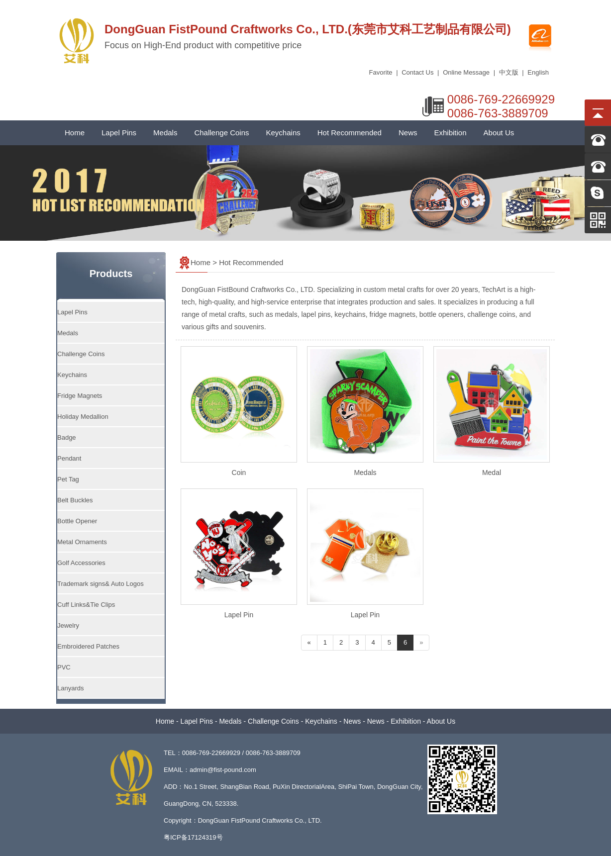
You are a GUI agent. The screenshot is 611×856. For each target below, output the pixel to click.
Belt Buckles (75, 500)
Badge (66, 437)
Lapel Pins (119, 132)
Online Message (466, 72)
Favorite (381, 72)
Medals (165, 132)
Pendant (69, 458)
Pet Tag (68, 479)
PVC (64, 667)
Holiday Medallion (82, 416)
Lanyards (70, 688)
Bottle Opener (77, 521)
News (408, 132)
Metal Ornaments (82, 542)
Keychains (283, 132)
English (538, 72)
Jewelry (68, 625)
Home (75, 132)
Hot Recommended (349, 132)
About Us (499, 132)
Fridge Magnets (79, 395)
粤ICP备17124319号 (193, 837)
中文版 (508, 72)
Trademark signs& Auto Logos (100, 583)
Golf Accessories (81, 563)
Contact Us (417, 72)
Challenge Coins (221, 132)
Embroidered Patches (88, 646)
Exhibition (450, 132)
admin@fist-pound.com (223, 769)
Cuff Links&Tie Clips (86, 604)
